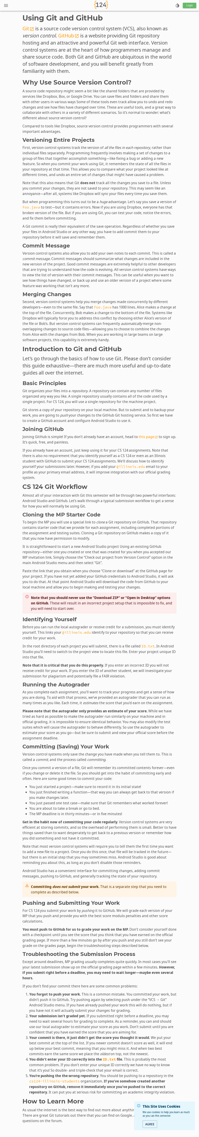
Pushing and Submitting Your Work (71, 903)
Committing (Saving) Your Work (65, 746)
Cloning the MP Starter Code (61, 515)
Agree (149, 1124)
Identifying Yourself (49, 619)
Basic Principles (44, 383)
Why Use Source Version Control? (76, 82)
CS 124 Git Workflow (54, 486)
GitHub (68, 35)
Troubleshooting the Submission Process (78, 954)
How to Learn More (53, 1101)
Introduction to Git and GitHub (72, 349)
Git (28, 28)
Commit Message (46, 246)
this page (148, 436)
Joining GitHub (43, 429)
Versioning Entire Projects (58, 140)
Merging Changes (46, 294)
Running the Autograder (56, 684)
